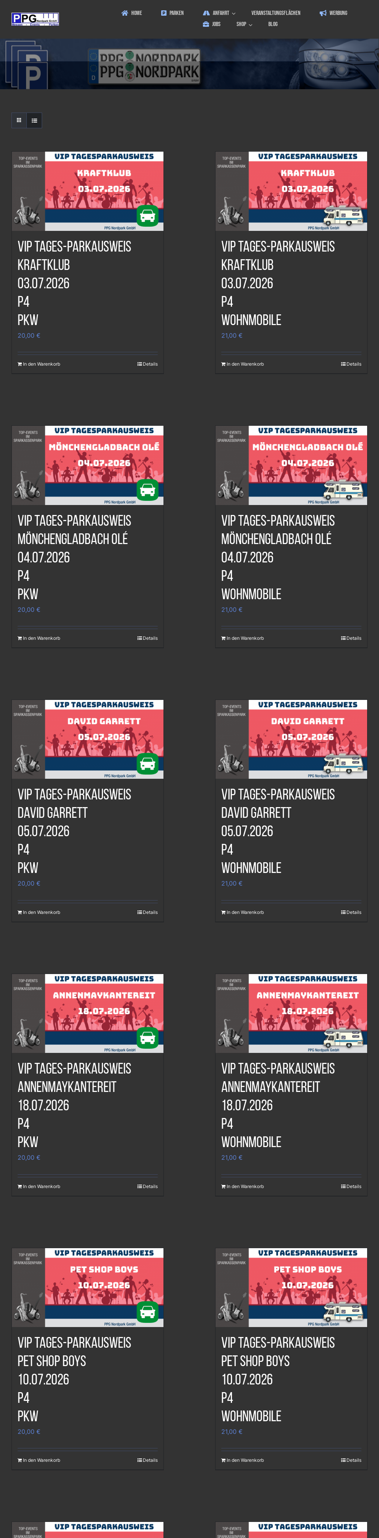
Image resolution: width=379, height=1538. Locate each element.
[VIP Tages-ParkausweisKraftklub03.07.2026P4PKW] (87, 191)
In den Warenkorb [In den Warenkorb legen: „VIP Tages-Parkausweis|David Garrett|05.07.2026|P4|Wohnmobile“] (245, 912)
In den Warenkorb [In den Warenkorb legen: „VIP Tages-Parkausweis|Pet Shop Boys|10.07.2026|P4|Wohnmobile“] (245, 1460)
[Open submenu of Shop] (251, 24)
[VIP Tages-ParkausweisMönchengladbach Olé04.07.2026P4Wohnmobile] (291, 465)
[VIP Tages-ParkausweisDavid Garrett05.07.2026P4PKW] (87, 739)
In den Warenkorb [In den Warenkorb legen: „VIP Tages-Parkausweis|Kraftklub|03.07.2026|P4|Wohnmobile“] (245, 364)
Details (150, 364)
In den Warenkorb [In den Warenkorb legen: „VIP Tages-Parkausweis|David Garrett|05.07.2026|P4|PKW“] (41, 912)
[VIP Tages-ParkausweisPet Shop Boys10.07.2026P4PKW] (87, 1287)
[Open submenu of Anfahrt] (235, 13)
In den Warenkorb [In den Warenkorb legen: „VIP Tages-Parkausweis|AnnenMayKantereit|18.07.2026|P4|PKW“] (41, 1186)
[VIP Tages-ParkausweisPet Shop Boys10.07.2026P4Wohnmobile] (291, 1287)
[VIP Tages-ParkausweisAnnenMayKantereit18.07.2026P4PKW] (87, 1013)
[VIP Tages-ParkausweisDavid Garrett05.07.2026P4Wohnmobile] (291, 739)
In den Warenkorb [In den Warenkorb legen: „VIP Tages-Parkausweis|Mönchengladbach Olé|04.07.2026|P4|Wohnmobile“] (245, 638)
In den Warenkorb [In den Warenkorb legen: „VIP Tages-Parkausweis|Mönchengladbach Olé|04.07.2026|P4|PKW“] (41, 638)
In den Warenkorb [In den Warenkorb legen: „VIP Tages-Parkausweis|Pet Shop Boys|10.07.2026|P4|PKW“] (41, 1460)
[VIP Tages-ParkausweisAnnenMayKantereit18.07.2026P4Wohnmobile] (291, 1013)
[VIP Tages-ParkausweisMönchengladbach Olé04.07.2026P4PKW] (87, 465)
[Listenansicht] (34, 120)
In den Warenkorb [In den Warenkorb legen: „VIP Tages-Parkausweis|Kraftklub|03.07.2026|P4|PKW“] (41, 364)
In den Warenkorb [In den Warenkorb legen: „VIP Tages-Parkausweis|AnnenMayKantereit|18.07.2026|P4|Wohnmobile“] (245, 1186)
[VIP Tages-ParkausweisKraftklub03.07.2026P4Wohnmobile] (291, 191)
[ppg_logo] (35, 16)
